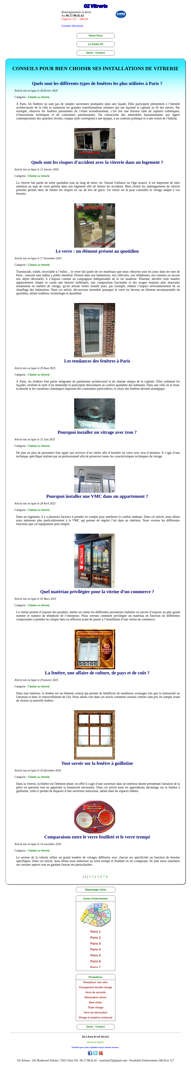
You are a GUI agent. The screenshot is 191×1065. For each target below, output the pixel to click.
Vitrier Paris (96, 35)
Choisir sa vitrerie (39, 97)
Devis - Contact (95, 52)
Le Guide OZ (95, 44)
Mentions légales (95, 1042)
